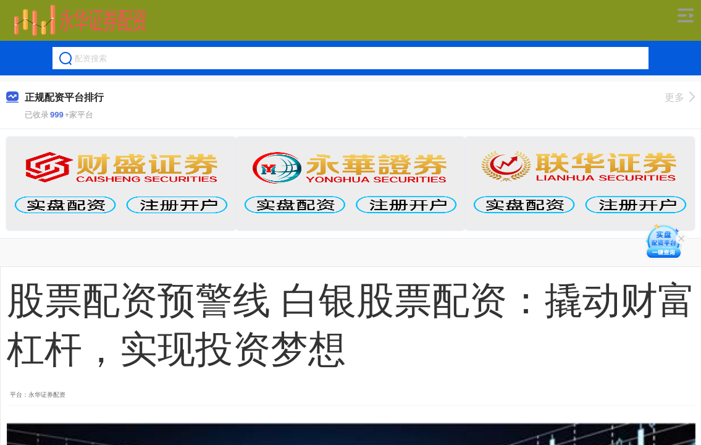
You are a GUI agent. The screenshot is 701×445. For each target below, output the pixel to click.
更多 (680, 97)
